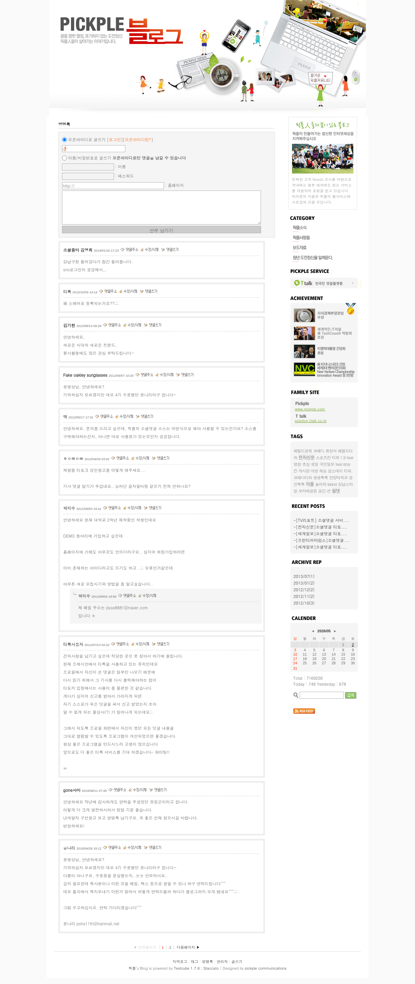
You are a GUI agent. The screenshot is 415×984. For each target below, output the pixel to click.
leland (332, 484)
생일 (314, 464)
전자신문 (307, 457)
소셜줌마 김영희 (78, 256)
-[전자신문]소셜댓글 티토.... (320, 527)
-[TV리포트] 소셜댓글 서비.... (321, 520)
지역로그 (180, 967)
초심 (306, 464)
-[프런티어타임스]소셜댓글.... (322, 540)
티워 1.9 (339, 457)
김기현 (69, 331)
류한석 (331, 450)
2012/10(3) (304, 603)
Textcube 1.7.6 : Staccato (196, 974)
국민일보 (327, 464)
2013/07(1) (304, 576)
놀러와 (320, 484)
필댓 (336, 490)
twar (350, 457)
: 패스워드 (124, 176)
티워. (348, 470)
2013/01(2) (304, 583)
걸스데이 (335, 470)
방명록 (207, 967)
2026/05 (324, 631)
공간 (322, 491)
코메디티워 (303, 477)
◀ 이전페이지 (145, 953)
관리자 (222, 967)
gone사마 (72, 796)
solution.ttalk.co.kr (311, 420)
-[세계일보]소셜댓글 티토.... (320, 533)
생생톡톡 (320, 477)
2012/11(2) (304, 596)
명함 (297, 464)
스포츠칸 (323, 457)
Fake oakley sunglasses (85, 381)
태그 (194, 967)
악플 (310, 484)
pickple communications (266, 974)
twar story (343, 464)
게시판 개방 (308, 470)
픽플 (132, 974)
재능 (323, 470)
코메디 (318, 450)
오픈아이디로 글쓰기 (87, 139)
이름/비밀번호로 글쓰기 (89, 157)
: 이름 (120, 166)
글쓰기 (236, 967)
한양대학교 (338, 477)
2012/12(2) (304, 589)
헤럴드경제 (303, 450)
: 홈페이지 (174, 185)
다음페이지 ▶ (188, 953)
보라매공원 (308, 491)
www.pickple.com (310, 408)
